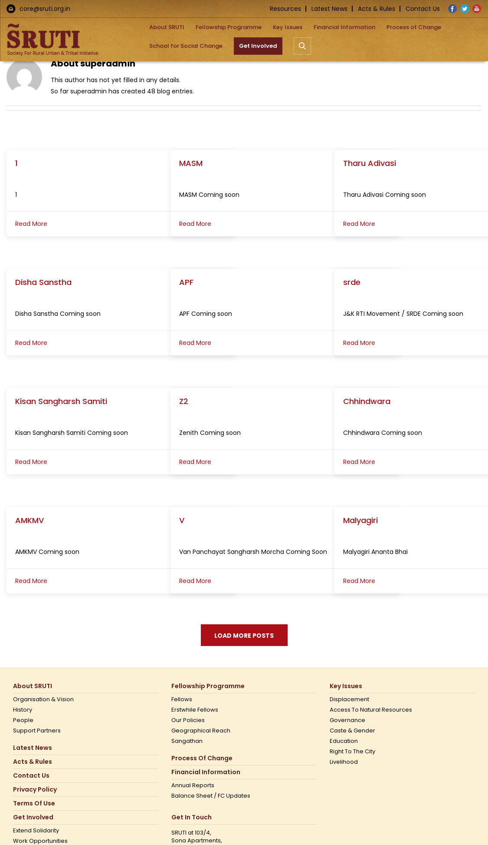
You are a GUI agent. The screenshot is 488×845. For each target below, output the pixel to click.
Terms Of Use (34, 803)
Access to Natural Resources (371, 710)
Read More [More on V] (195, 581)
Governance (347, 720)
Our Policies (188, 720)
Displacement (349, 699)
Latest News (329, 8)
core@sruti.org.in (45, 8)
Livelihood (344, 762)
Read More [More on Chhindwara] (359, 461)
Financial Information (205, 772)
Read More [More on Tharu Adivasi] (359, 223)
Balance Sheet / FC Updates (210, 796)
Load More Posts (244, 635)
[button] (302, 45)
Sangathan (187, 741)
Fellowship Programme (208, 686)
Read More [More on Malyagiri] (359, 581)
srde (351, 282)
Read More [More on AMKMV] (31, 581)
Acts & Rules (376, 8)
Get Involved (33, 817)
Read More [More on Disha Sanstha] (31, 342)
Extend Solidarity (36, 831)
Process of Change (202, 758)
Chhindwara (366, 401)
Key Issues (346, 686)
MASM (191, 163)
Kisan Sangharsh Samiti (61, 401)
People (23, 720)
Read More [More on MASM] (195, 223)
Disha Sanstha (43, 282)
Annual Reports (192, 785)
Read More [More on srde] (359, 342)
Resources (285, 8)
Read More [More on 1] (31, 223)
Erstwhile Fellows (194, 710)
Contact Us (423, 8)
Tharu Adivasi (369, 163)
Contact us (31, 776)
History (22, 710)
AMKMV (29, 520)
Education (344, 741)
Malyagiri (360, 520)
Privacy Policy (35, 789)
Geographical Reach (200, 731)
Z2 (183, 401)
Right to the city (352, 752)
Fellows (181, 699)
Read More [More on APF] (195, 342)
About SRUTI (32, 686)
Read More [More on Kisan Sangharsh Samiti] (31, 461)
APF (186, 282)
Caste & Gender (352, 731)
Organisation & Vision (43, 699)
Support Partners (37, 731)
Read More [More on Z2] (195, 461)
